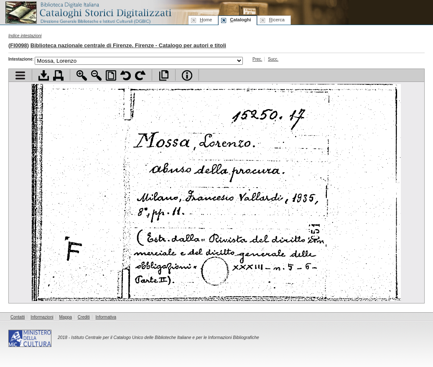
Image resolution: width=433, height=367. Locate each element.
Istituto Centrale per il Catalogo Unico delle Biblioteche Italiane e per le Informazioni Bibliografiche (165, 337)
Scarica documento (43, 75)
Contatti (17, 317)
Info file (187, 75)
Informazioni (42, 317)
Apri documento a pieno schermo (163, 75)
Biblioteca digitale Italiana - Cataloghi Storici (88, 12)
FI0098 (18, 45)
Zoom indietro (96, 75)
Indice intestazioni (25, 35)
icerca (276, 19)
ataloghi (240, 19)
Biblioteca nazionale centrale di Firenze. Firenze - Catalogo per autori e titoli (128, 45)
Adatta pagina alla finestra (111, 75)
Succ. (273, 59)
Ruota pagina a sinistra (125, 75)
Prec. (257, 59)
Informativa (106, 317)
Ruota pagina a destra (140, 75)
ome (206, 19)
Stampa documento (58, 75)
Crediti (84, 317)
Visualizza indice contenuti (20, 75)
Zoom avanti (81, 75)
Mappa (65, 317)
